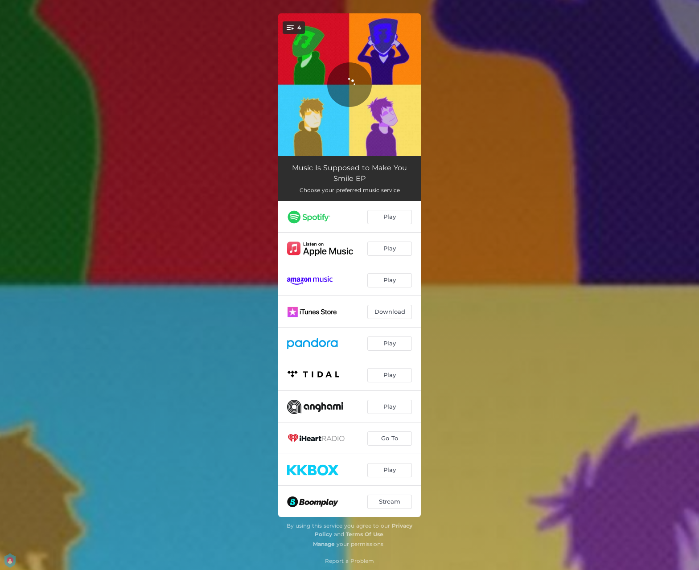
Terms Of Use (364, 534)
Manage (324, 544)
